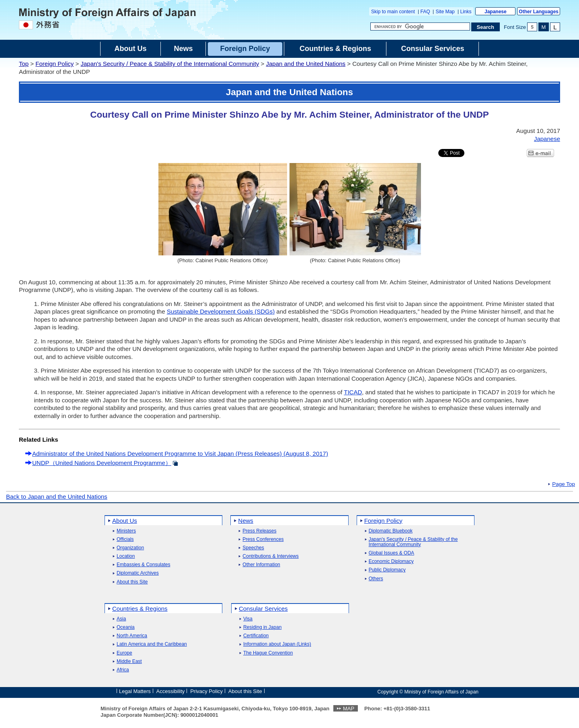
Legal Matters (135, 691)
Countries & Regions (140, 608)
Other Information (261, 564)
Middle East (129, 661)
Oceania (126, 627)
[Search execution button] (485, 26)
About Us (124, 520)
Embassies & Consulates (143, 564)
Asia (121, 619)
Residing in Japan (262, 627)
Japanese (496, 11)
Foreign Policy (54, 63)
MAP (348, 709)
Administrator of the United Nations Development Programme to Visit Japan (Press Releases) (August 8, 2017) (180, 453)
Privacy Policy (206, 691)
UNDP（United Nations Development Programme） (101, 462)
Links (466, 11)
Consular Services (263, 608)
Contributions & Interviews (270, 556)
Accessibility (170, 691)
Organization (130, 548)
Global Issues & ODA (391, 553)
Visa (248, 619)
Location (126, 556)
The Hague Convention (268, 653)
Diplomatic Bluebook (391, 531)
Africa (123, 670)
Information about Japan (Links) (277, 644)
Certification (256, 635)
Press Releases (259, 531)
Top (24, 63)
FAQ (425, 11)
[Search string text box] (420, 26)
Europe (124, 653)
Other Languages (538, 11)
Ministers (126, 531)
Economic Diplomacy (391, 561)
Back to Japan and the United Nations (56, 496)
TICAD (353, 392)
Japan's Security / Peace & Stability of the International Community (169, 63)
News (245, 520)
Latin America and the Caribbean (152, 644)
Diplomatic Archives (138, 573)
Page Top (563, 484)
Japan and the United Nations (305, 63)
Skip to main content (393, 11)
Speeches (253, 548)
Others (376, 578)
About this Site (132, 582)
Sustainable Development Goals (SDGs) (221, 311)
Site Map (444, 11)
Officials (125, 539)
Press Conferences (262, 539)
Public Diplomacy (387, 570)
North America (132, 635)
